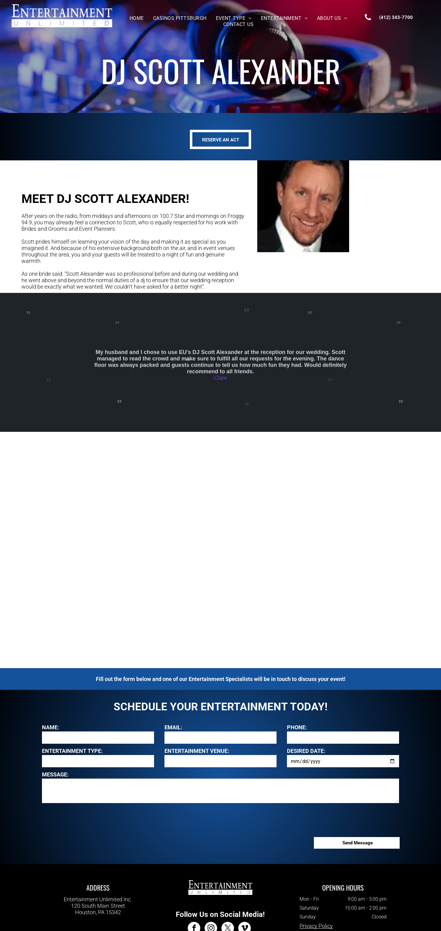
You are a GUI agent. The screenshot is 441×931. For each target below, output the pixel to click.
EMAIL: (173, 727)
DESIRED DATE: (306, 751)
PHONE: (297, 727)
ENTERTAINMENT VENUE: (196, 751)
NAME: (50, 727)
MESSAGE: (55, 774)
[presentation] (88, 819)
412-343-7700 (98, 918)
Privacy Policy (316, 926)
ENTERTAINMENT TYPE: (72, 751)
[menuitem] (137, 18)
